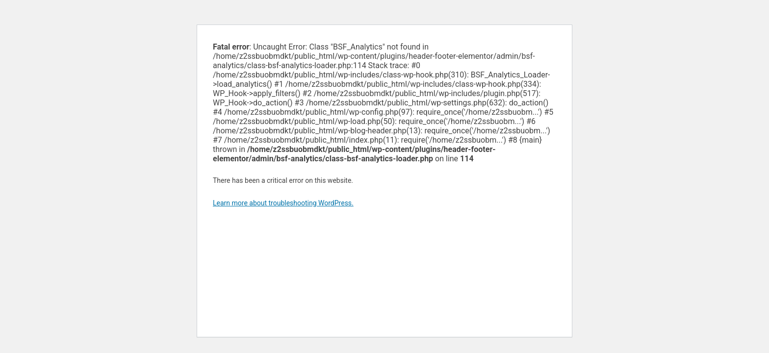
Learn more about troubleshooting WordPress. (283, 203)
